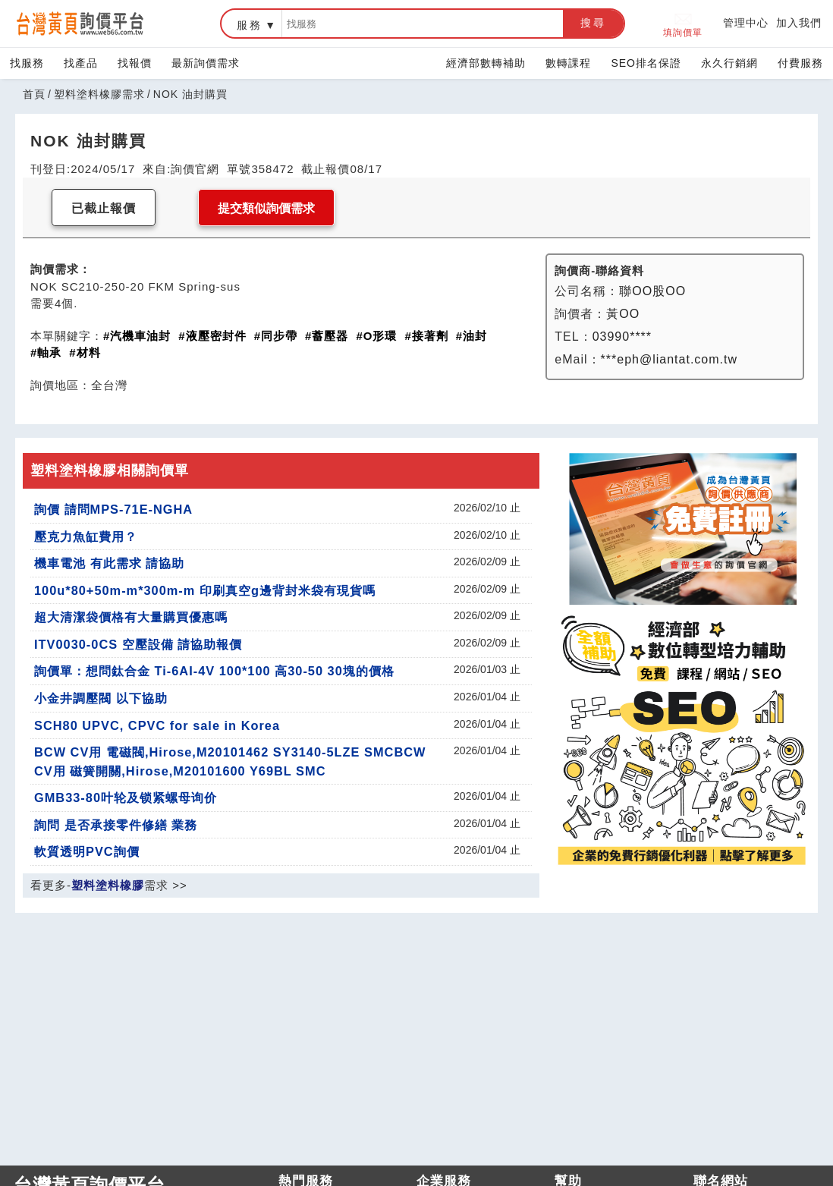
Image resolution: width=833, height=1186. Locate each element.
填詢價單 (683, 24)
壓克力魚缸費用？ (85, 536)
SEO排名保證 (646, 63)
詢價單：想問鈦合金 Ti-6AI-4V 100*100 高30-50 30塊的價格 (214, 671)
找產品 (81, 63)
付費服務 (800, 63)
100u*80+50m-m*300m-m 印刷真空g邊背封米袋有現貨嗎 (205, 590)
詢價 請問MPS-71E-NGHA (113, 509)
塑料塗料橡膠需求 (99, 94)
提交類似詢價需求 (266, 208)
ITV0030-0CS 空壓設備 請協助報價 (138, 644)
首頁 (34, 94)
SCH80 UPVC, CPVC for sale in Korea (157, 725)
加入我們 (799, 23)
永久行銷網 (729, 63)
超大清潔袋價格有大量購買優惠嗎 (131, 617)
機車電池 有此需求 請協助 (109, 563)
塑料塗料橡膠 (107, 885)
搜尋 (593, 23)
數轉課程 (568, 63)
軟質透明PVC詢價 (87, 851)
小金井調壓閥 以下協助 (101, 698)
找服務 (27, 63)
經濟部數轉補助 (486, 63)
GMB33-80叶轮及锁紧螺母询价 (125, 797)
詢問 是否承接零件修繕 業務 (115, 825)
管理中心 (746, 23)
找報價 (135, 63)
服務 (249, 25)
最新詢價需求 (205, 63)
